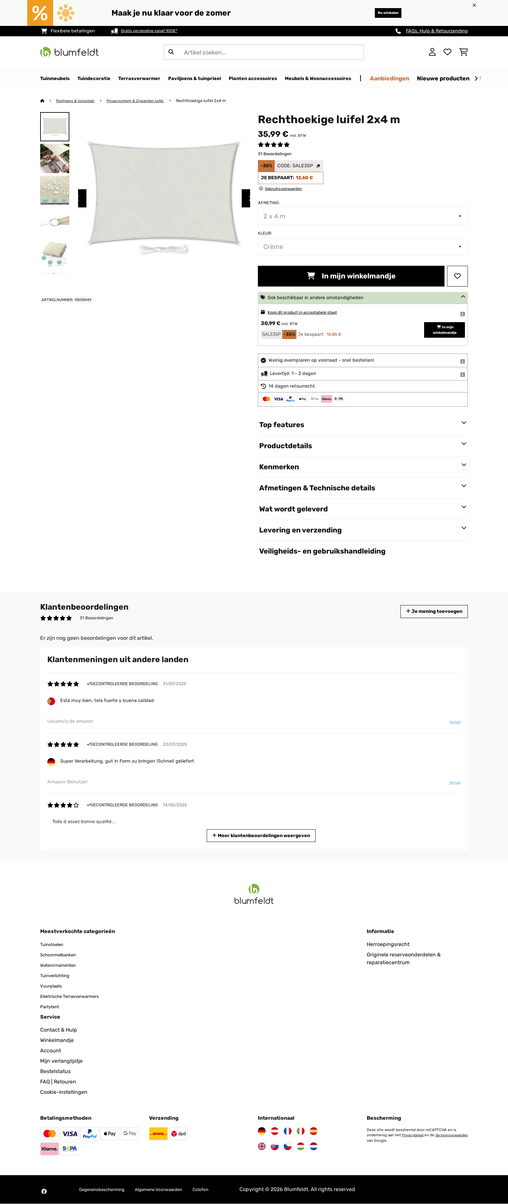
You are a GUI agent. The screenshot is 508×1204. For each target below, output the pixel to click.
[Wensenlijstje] (447, 52)
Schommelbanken (62, 955)
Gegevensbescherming (107, 1189)
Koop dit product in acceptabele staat (309, 312)
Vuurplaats (53, 986)
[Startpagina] (48, 101)
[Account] (432, 52)
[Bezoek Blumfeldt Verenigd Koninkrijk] (262, 1147)
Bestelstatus (55, 1072)
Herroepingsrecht (388, 944)
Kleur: (265, 233)
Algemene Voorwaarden (175, 1189)
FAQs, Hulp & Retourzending (437, 31)
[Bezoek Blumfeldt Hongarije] (301, 1147)
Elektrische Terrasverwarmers (76, 996)
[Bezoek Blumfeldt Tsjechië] (288, 1147)
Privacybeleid (413, 1135)
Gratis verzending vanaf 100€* (154, 31)
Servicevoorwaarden (384, 1140)
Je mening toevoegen (428, 611)
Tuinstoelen (54, 944)
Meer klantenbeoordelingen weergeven (261, 835)
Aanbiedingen (445, 78)
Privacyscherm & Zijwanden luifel (144, 101)
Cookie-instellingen (63, 1092)
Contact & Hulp (58, 1030)
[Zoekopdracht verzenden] (171, 52)
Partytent (51, 1007)
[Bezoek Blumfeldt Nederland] (314, 1147)
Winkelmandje (57, 1040)
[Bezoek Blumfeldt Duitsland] (262, 1131)
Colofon (223, 1189)
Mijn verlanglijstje (61, 1061)
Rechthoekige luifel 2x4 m (214, 101)
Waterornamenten (62, 965)
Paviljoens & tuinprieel (78, 101)
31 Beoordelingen (275, 154)
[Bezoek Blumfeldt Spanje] (314, 1131)
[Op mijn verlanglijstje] (457, 276)
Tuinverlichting (58, 976)
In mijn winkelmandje (351, 276)
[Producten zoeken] (263, 52)
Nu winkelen (382, 13)
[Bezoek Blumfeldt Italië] (301, 1131)
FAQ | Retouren (58, 1082)
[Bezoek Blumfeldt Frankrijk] (288, 1131)
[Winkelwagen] (463, 52)
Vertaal (454, 722)
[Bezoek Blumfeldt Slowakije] (275, 1147)
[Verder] (476, 79)
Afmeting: (269, 203)
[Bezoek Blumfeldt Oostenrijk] (275, 1131)
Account (50, 1051)
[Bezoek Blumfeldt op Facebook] (44, 1192)
